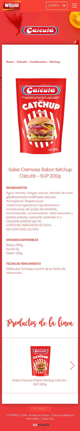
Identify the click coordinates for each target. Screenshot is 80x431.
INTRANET (40, 408)
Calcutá (22, 62)
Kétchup (54, 62)
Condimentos (38, 62)
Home (9, 62)
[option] (40, 365)
